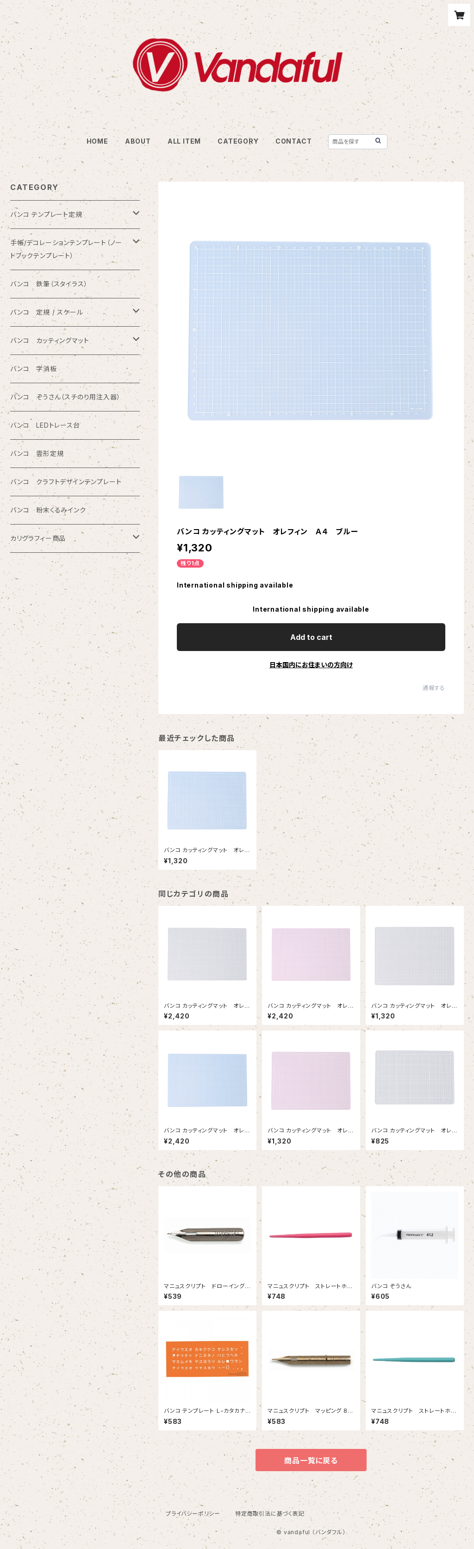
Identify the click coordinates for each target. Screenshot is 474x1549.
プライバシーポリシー (193, 1513)
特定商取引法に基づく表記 (270, 1513)
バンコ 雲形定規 (36, 453)
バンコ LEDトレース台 (45, 425)
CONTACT (293, 141)
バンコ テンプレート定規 (46, 214)
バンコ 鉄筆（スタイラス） (48, 284)
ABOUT (138, 141)
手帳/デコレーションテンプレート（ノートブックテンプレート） (66, 249)
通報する (434, 687)
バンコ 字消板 (33, 369)
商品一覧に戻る (311, 1460)
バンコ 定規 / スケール (46, 312)
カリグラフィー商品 (38, 538)
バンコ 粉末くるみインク (48, 510)
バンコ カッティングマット (49, 340)
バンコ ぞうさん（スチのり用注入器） (65, 397)
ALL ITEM (184, 141)
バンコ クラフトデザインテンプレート (65, 482)
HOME (97, 141)
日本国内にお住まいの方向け (311, 665)
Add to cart (311, 637)
